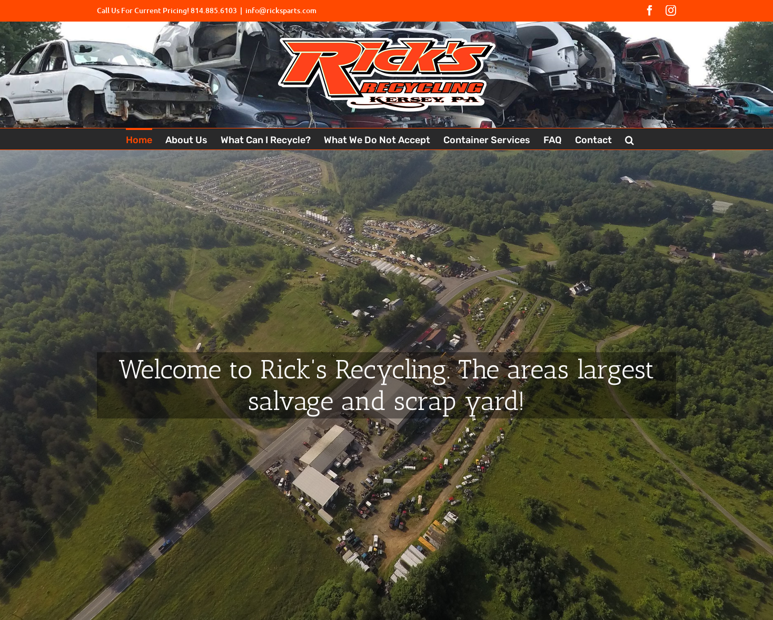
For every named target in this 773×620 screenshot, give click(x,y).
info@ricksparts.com (280, 10)
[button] (629, 138)
